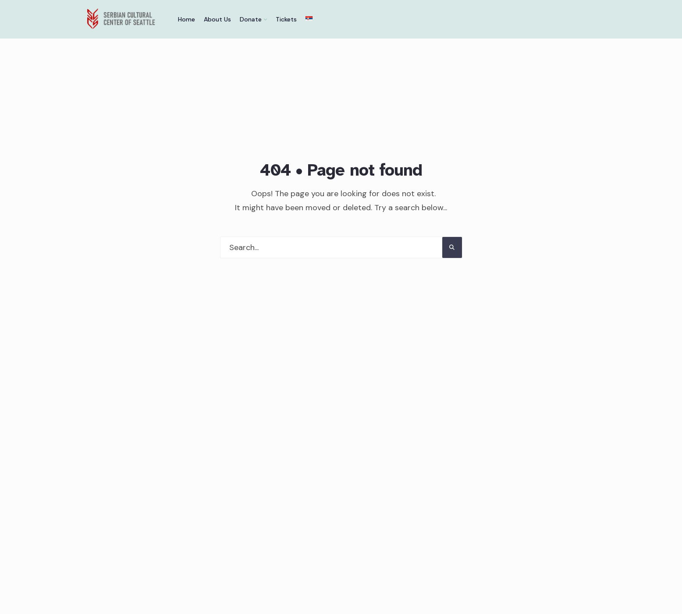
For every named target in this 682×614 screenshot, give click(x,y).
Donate (251, 19)
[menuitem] (253, 19)
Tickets (286, 19)
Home (186, 19)
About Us (217, 19)
